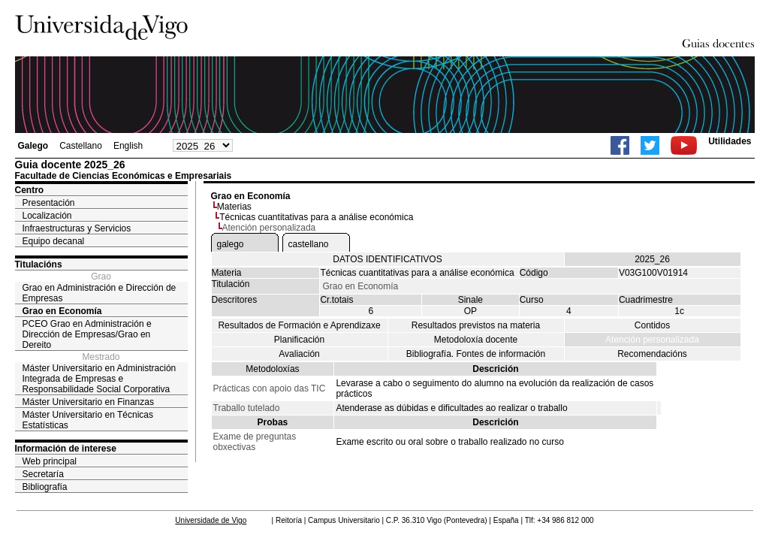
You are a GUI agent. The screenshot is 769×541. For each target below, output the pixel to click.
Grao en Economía (62, 311)
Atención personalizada (652, 339)
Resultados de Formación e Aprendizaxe (299, 325)
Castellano (80, 146)
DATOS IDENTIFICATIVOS (387, 259)
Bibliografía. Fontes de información (475, 354)
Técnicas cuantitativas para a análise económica (316, 217)
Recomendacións (652, 354)
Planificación (299, 339)
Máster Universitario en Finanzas (88, 402)
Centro (29, 190)
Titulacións (38, 264)
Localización (47, 215)
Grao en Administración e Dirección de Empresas (99, 293)
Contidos (652, 325)
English (128, 146)
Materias (234, 206)
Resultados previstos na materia (476, 325)
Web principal (50, 461)
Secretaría (43, 474)
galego (230, 244)
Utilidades (729, 141)
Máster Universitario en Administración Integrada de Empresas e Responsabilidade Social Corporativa (99, 378)
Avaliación (299, 354)
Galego (33, 146)
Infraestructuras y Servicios (77, 228)
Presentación (49, 203)
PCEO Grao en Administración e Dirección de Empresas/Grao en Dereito (87, 334)
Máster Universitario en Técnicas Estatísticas (88, 420)
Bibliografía (45, 487)
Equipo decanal (54, 241)
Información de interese (65, 448)
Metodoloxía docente (475, 339)
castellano (308, 244)
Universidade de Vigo (210, 520)
